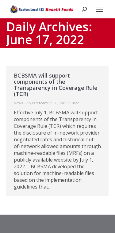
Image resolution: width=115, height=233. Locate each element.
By (40, 103)
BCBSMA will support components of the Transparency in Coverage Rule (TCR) (56, 84)
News (18, 103)
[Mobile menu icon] (99, 9)
